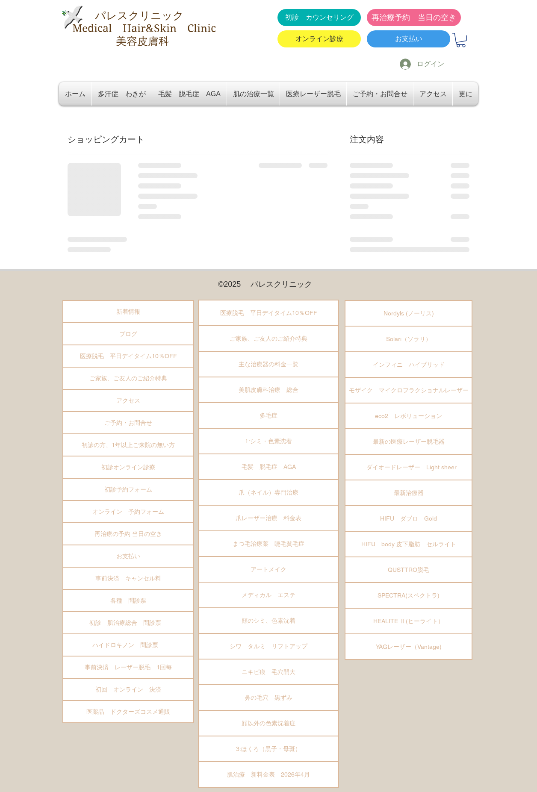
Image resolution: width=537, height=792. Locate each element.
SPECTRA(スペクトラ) (409, 595)
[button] (460, 40)
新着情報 (128, 311)
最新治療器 (409, 492)
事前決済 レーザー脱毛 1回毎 (128, 667)
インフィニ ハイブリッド (409, 364)
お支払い (128, 556)
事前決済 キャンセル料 (128, 578)
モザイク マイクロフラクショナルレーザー (409, 390)
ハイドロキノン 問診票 (128, 645)
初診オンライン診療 (128, 467)
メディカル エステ (268, 595)
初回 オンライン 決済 (128, 689)
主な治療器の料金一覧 (268, 364)
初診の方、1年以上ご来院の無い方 (128, 445)
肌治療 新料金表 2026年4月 (268, 774)
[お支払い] (408, 38)
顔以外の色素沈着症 (268, 723)
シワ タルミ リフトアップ (268, 646)
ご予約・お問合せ (128, 422)
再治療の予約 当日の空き (128, 533)
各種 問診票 (128, 600)
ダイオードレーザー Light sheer (408, 467)
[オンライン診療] (319, 38)
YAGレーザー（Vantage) (409, 646)
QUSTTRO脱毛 (408, 569)
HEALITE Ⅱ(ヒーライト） (408, 621)
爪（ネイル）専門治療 (268, 492)
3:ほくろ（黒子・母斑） (268, 748)
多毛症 (268, 415)
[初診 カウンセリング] (319, 17)
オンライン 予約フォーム (128, 511)
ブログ (128, 333)
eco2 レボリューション (408, 415)
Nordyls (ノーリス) (409, 313)
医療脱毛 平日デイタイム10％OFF (128, 356)
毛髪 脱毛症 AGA (269, 466)
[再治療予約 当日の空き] (414, 17)
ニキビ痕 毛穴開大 (268, 671)
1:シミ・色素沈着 (268, 441)
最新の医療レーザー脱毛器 (409, 441)
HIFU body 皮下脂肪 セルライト (408, 544)
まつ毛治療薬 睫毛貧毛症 (268, 543)
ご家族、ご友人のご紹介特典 (128, 378)
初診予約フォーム (128, 489)
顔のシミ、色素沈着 (268, 620)
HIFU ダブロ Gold (408, 518)
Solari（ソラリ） (408, 339)
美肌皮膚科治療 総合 (268, 389)
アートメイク (268, 569)
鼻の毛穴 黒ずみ (268, 697)
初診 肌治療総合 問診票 (128, 622)
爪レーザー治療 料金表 (268, 518)
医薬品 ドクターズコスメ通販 (128, 711)
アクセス (128, 400)
